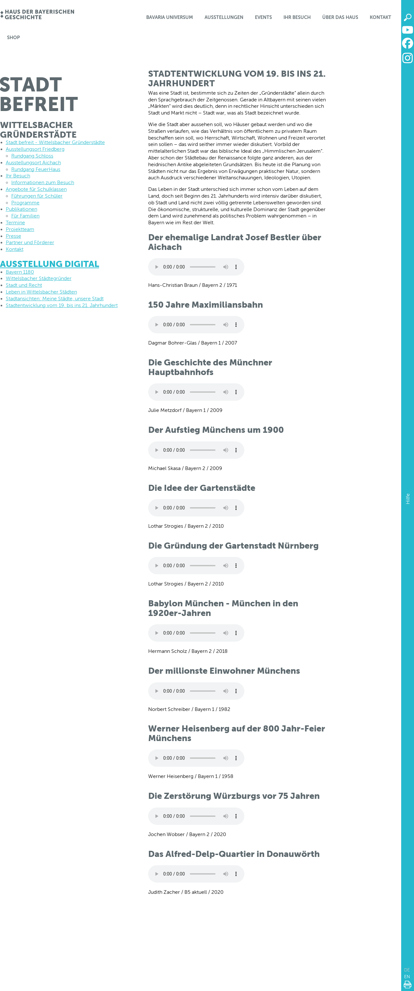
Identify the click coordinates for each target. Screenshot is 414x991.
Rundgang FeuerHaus (35, 169)
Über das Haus (340, 17)
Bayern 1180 (20, 272)
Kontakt (380, 17)
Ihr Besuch (297, 17)
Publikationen (21, 209)
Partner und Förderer (30, 242)
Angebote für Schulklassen (36, 189)
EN (407, 976)
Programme (25, 202)
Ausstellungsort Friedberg (35, 149)
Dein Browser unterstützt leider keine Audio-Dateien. (196, 267)
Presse (13, 236)
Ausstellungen (224, 17)
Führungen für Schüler (37, 196)
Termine (15, 222)
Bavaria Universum (169, 17)
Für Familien (25, 215)
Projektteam (20, 229)
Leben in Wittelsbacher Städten (41, 292)
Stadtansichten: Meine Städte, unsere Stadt (55, 298)
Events (263, 17)
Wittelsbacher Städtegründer (39, 278)
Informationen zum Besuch (42, 182)
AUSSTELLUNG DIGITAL (49, 264)
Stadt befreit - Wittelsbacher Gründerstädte (55, 142)
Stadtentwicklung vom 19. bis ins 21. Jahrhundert (62, 305)
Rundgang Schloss (32, 155)
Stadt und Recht (24, 285)
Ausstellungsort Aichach (33, 162)
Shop (13, 37)
